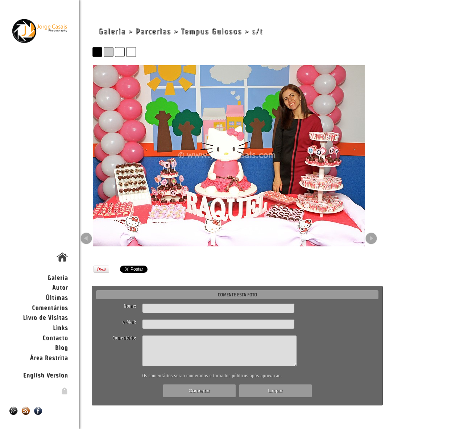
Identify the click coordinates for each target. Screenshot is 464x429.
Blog (61, 347)
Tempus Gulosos (211, 31)
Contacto (55, 337)
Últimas (57, 297)
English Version (45, 374)
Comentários (50, 307)
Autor (60, 287)
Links (60, 327)
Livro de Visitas (45, 317)
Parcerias (153, 31)
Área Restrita (49, 357)
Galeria (57, 277)
